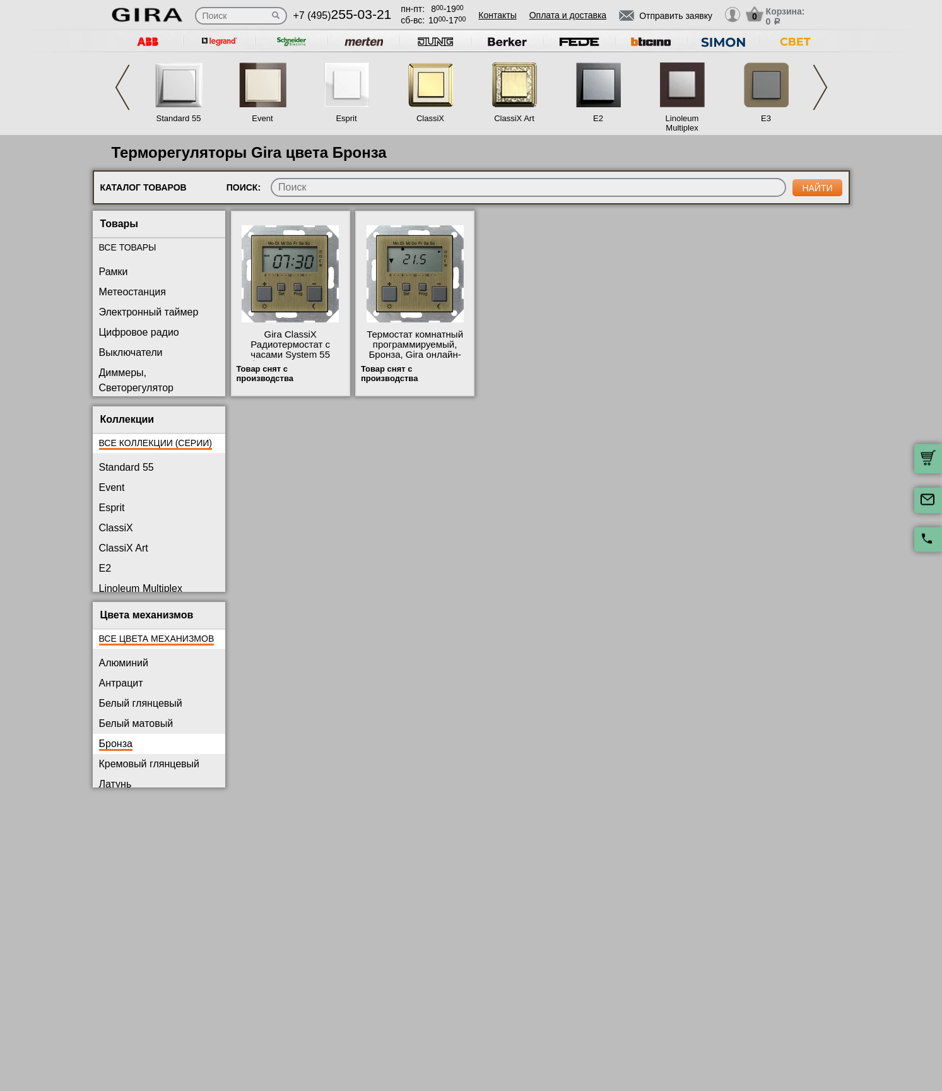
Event (262, 118)
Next (820, 87)
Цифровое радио (139, 332)
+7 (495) (342, 15)
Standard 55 (178, 118)
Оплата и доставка (567, 15)
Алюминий (123, 663)
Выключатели (131, 352)
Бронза (115, 743)
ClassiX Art (514, 118)
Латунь (115, 784)
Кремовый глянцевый (149, 763)
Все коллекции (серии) (155, 443)
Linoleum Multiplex (682, 123)
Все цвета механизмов (157, 639)
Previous (122, 87)
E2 (598, 118)
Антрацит (121, 683)
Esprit (346, 118)
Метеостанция (132, 291)
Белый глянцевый (140, 703)
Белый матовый (136, 723)
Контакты (497, 15)
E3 (766, 118)
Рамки (113, 271)
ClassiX (430, 118)
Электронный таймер (149, 312)
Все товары (127, 247)
